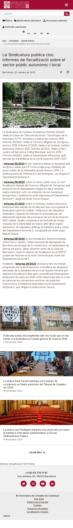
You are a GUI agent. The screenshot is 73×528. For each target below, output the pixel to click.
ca (28, 33)
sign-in (6, 515)
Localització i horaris (37, 511)
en (41, 33)
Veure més (35, 452)
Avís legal (39, 499)
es (35, 33)
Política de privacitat (37, 502)
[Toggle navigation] (66, 5)
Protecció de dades (37, 508)
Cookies (37, 505)
